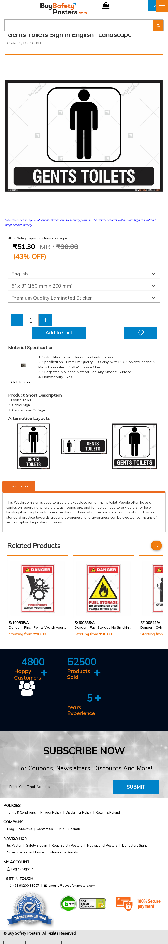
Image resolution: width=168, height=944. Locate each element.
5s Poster (14, 845)
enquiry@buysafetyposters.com (71, 885)
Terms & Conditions (21, 812)
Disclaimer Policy (78, 812)
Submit (136, 787)
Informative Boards (64, 852)
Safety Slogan (36, 845)
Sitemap (74, 829)
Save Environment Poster (26, 852)
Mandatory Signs (134, 845)
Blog (10, 829)
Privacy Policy (50, 812)
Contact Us (45, 829)
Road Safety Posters (67, 845)
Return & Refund (108, 812)
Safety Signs (26, 238)
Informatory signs (54, 238)
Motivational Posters (102, 845)
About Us (25, 829)
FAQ (61, 829)
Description (19, 486)
